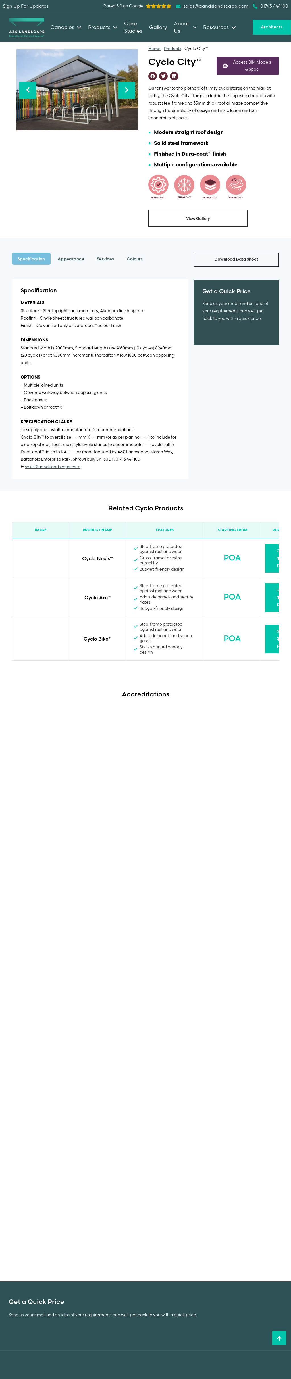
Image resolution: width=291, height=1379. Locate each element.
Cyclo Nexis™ (97, 559)
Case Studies (133, 27)
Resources (219, 27)
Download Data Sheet (236, 259)
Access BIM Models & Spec (252, 66)
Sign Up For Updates (26, 6)
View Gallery (198, 218)
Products (173, 48)
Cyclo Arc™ (97, 598)
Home (154, 48)
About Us (185, 27)
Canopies (65, 27)
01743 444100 (270, 6)
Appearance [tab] (71, 259)
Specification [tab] (31, 259)
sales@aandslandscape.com (53, 467)
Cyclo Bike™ (97, 639)
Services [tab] (105, 259)
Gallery (158, 27)
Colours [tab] (135, 259)
